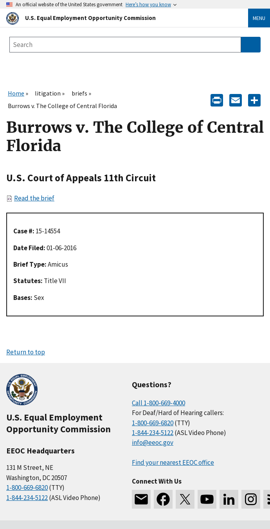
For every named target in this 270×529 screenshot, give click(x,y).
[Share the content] (254, 100)
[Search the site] (125, 44)
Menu (259, 18)
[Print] (216, 100)
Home (16, 93)
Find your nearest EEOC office (173, 462)
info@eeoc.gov (152, 442)
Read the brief (34, 198)
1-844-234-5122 (27, 497)
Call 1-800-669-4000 (158, 403)
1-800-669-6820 (27, 487)
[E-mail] (235, 100)
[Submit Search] (251, 44)
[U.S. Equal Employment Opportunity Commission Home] (117, 18)
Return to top (25, 352)
